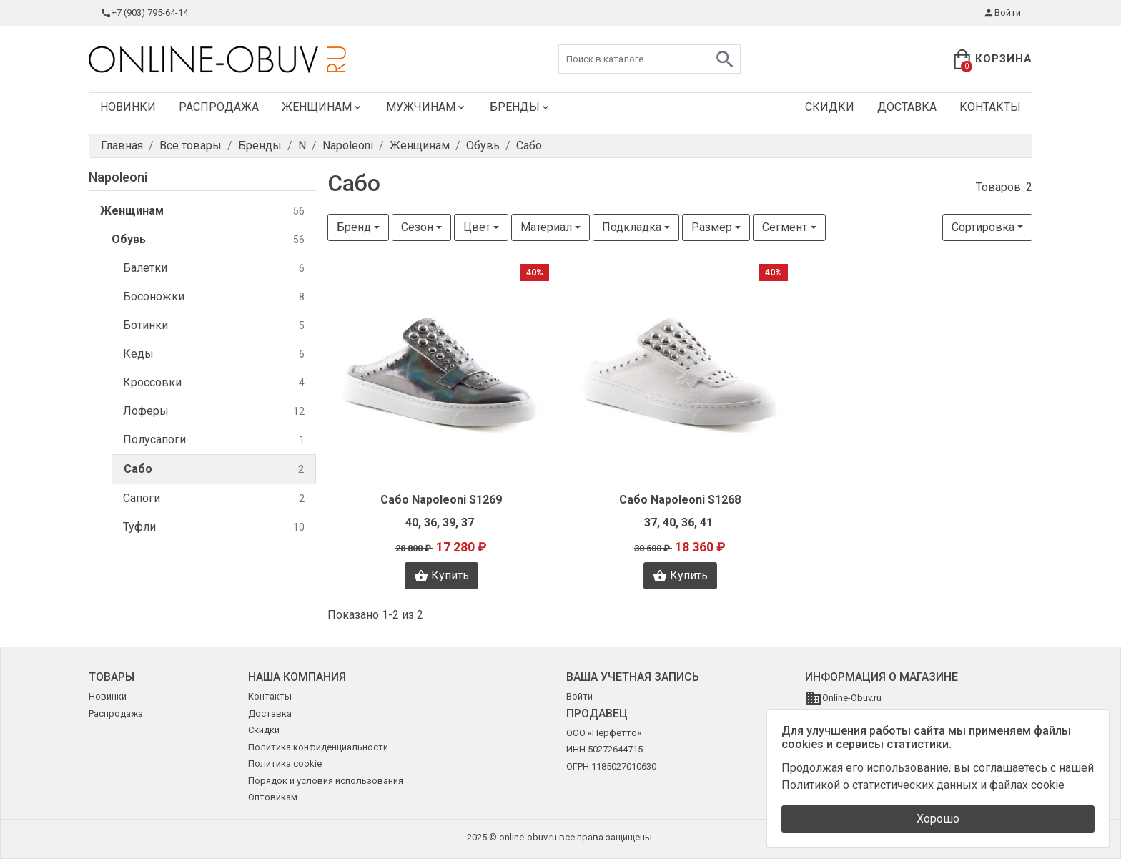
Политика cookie (285, 763)
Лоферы (214, 411)
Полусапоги (214, 440)
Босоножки (214, 297)
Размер (711, 227)
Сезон (417, 227)
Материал (546, 227)
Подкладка (631, 227)
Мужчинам (426, 107)
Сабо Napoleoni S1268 (680, 499)
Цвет (476, 227)
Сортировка (983, 227)
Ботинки (214, 325)
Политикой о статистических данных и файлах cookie (923, 785)
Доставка (907, 107)
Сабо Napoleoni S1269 (441, 499)
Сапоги (214, 498)
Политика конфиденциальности (318, 747)
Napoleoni (118, 177)
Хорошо (938, 818)
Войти (1002, 13)
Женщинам (322, 107)
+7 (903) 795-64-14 (144, 13)
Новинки (128, 107)
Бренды (520, 107)
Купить (441, 576)
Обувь (208, 239)
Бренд (354, 227)
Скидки (829, 107)
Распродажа (219, 107)
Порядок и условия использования (325, 780)
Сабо (214, 469)
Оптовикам (272, 797)
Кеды (214, 354)
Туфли (214, 527)
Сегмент (784, 227)
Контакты (990, 107)
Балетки (214, 268)
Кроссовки (214, 383)
